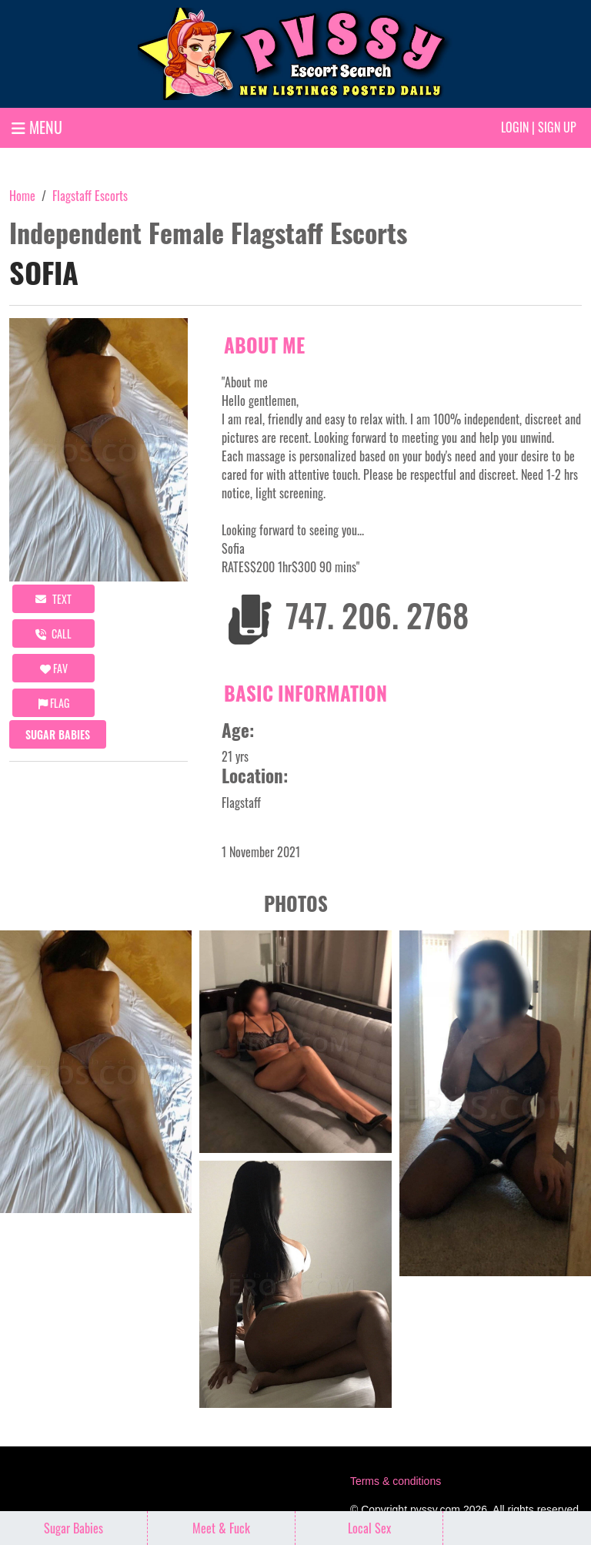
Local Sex (369, 1528)
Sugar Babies (57, 734)
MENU (37, 127)
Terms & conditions (395, 1481)
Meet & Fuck (221, 1528)
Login (515, 127)
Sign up (557, 127)
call (53, 633)
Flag (53, 703)
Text (53, 599)
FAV (54, 668)
